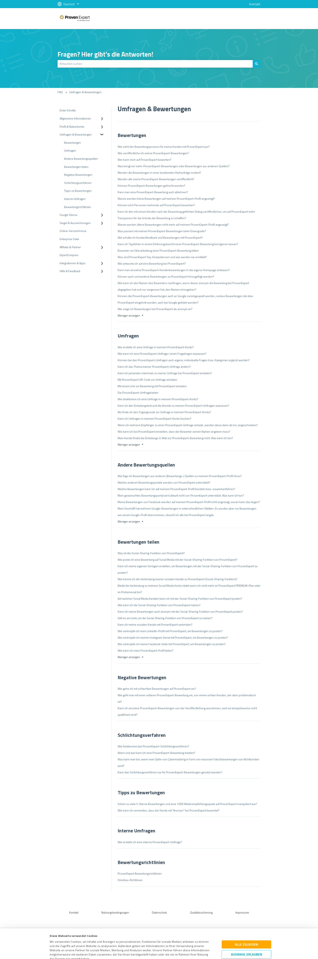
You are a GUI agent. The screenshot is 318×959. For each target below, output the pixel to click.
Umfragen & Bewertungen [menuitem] (76, 134)
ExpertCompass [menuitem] (69, 255)
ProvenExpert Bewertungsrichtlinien (140, 873)
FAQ (60, 92)
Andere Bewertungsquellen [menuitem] (81, 158)
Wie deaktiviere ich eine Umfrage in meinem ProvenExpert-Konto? (158, 399)
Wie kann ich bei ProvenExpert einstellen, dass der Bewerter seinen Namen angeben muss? (174, 431)
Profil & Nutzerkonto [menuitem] (72, 126)
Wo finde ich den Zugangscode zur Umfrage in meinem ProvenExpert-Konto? (164, 412)
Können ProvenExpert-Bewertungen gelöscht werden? (151, 185)
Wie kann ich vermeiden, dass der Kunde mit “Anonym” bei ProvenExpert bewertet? (168, 810)
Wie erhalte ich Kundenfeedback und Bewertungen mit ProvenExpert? (160, 237)
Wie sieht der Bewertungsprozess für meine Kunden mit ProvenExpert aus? (164, 146)
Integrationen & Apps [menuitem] (73, 263)
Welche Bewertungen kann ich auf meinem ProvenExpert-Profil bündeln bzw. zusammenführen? (176, 489)
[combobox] (155, 63)
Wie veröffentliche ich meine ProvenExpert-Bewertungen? (153, 153)
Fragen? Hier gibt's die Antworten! (105, 54)
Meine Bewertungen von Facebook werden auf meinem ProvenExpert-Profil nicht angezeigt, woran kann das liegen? (189, 502)
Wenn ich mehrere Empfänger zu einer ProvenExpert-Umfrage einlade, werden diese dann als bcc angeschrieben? (188, 425)
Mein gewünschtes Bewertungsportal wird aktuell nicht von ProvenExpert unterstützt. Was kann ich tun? (181, 495)
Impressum (57, 940)
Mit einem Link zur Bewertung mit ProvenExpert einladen (152, 386)
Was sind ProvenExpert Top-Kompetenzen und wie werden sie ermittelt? (162, 257)
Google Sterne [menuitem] (68, 215)
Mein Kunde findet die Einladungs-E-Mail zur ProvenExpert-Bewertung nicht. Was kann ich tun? (175, 438)
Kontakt (254, 4)
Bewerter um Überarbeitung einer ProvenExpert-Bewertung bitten (158, 250)
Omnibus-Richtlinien (130, 880)
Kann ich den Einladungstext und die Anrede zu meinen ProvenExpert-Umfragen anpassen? (173, 405)
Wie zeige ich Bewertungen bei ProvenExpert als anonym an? (155, 309)
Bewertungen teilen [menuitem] (76, 167)
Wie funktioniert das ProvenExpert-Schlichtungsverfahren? (153, 746)
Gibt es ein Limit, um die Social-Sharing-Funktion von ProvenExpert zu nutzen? (165, 618)
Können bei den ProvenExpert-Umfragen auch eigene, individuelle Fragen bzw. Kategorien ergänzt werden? (184, 360)
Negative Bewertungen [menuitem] (78, 174)
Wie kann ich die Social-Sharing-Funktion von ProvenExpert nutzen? (159, 605)
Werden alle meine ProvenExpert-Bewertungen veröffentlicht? (156, 179)
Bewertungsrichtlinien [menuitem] (77, 207)
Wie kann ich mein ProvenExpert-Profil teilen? (145, 650)
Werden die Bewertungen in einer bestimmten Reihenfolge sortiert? (159, 172)
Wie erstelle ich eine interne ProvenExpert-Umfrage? (150, 842)
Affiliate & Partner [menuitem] (70, 247)
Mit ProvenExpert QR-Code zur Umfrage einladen (147, 379)
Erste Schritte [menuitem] (68, 110)
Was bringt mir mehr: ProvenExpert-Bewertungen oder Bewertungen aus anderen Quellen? (174, 166)
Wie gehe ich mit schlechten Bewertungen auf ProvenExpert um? (157, 688)
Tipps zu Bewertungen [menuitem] (78, 191)
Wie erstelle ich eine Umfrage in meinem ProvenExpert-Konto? (156, 347)
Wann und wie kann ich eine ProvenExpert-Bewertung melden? (156, 753)
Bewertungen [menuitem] (72, 142)
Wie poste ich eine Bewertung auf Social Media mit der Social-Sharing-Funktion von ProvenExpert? (177, 559)
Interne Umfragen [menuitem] (75, 199)
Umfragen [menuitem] (70, 150)
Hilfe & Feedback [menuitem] (70, 271)
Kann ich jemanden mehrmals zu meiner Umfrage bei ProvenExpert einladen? (165, 373)
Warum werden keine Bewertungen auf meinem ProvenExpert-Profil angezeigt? (166, 198)
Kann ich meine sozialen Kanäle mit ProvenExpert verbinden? (155, 624)
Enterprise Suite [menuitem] (69, 239)
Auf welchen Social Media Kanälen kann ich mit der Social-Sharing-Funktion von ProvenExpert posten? (180, 598)
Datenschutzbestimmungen (84, 940)
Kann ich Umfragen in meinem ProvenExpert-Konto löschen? (154, 418)
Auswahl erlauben (246, 927)
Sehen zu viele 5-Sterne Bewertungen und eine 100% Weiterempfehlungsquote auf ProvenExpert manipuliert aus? (187, 804)
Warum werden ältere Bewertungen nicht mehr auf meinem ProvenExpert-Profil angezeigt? (173, 224)
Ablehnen (246, 939)
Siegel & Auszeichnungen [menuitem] (75, 223)
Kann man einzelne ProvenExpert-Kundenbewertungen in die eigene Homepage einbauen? (174, 270)
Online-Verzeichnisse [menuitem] (73, 231)
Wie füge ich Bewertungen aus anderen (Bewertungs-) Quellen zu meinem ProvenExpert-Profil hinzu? (180, 476)
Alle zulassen (246, 917)
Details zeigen (193, 951)
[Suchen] (256, 63)
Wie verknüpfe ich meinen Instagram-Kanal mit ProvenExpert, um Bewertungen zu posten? (173, 637)
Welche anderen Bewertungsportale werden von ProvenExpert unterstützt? (164, 482)
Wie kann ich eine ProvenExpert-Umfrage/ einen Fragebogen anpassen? (162, 353)
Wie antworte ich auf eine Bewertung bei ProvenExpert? (152, 263)
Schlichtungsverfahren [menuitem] (77, 183)
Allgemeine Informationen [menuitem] (75, 118)
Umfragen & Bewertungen (85, 92)
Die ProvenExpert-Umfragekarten (138, 392)
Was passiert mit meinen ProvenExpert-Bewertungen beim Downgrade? (162, 231)
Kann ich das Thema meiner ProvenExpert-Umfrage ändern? (154, 366)
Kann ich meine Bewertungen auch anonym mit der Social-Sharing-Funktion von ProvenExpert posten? (180, 611)
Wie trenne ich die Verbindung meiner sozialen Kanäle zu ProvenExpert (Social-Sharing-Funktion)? (177, 579)
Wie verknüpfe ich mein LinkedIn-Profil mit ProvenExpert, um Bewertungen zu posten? (170, 631)
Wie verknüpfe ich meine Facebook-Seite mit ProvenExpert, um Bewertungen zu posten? (172, 644)
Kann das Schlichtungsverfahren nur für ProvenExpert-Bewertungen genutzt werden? (170, 772)
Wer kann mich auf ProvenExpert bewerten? (144, 159)
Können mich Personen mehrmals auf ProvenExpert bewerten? (156, 205)
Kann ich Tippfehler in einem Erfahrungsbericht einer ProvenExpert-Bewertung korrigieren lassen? (178, 244)
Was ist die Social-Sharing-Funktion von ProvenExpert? (151, 553)
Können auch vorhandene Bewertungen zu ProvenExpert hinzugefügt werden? (166, 276)
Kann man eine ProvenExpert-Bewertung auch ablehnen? (153, 192)
